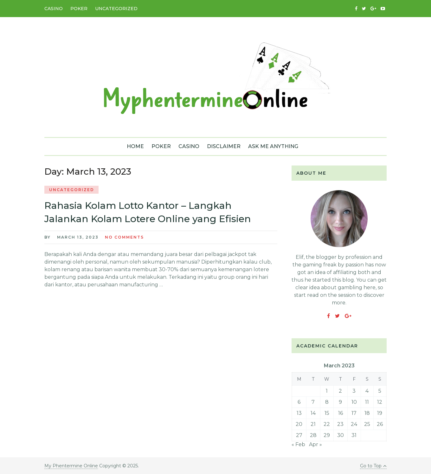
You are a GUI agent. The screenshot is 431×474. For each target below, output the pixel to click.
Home (135, 146)
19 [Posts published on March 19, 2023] (379, 413)
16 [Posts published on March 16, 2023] (340, 413)
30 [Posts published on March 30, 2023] (340, 435)
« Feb (298, 444)
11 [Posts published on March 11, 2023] (367, 402)
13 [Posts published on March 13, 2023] (299, 413)
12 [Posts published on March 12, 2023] (379, 402)
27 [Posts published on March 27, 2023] (299, 435)
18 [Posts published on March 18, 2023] (367, 413)
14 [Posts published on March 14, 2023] (313, 413)
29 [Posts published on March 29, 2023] (327, 435)
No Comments (124, 237)
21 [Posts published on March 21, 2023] (313, 424)
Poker (78, 8)
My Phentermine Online (71, 466)
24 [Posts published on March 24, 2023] (354, 424)
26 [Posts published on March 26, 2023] (380, 424)
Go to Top (373, 466)
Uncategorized (116, 8)
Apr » (315, 444)
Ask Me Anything (273, 146)
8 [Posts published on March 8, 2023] (327, 402)
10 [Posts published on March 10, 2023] (354, 402)
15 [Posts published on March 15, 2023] (327, 413)
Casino (53, 8)
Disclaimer (224, 146)
